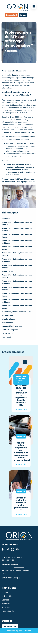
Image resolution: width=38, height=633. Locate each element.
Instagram (12, 549)
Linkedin (3, 549)
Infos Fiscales (7, 315)
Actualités (6, 218)
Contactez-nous (10, 626)
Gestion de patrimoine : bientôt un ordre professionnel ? (21, 504)
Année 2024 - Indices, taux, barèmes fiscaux (21, 379)
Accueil (5, 592)
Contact (23, 15)
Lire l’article (22, 409)
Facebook (8, 549)
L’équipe (5, 600)
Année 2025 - (7, 271)
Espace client (11, 15)
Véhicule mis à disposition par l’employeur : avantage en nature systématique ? (22, 451)
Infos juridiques (8, 319)
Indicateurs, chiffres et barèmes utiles (17, 312)
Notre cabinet (8, 596)
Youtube (17, 549)
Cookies (27, 631)
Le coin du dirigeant (10, 330)
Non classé (6, 337)
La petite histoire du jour (12, 326)
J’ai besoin (6, 603)
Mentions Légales (14, 631)
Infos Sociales (7, 322)
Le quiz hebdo (7, 333)
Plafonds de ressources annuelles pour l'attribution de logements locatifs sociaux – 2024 (21, 394)
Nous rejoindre (8, 611)
